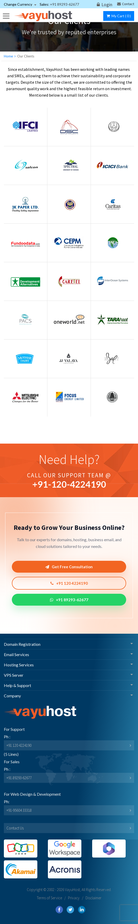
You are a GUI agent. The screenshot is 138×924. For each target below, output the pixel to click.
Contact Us (15, 828)
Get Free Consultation (69, 566)
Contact (125, 4)
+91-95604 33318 (19, 810)
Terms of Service (49, 897)
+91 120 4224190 (69, 583)
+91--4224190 (69, 484)
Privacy (74, 897)
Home (8, 56)
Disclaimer (93, 897)
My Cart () (119, 16)
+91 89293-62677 (69, 599)
